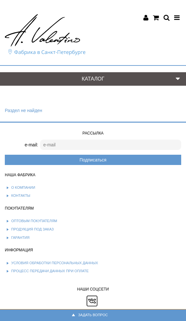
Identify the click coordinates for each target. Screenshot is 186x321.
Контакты (20, 195)
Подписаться (93, 159)
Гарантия (20, 237)
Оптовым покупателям (34, 221)
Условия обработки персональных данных (54, 263)
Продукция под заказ (32, 229)
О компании (23, 187)
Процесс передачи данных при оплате (50, 271)
